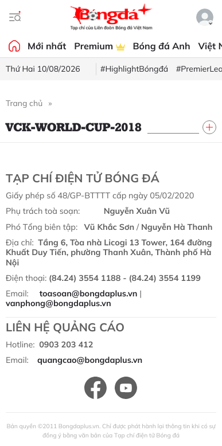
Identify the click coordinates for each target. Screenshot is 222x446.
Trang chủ (24, 103)
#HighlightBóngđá (134, 69)
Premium (99, 46)
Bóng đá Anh (161, 46)
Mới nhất (47, 46)
